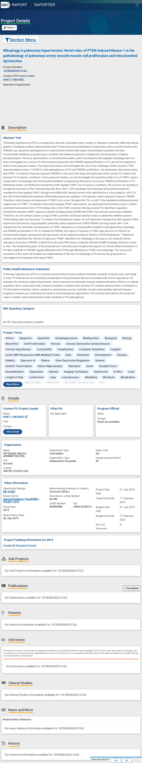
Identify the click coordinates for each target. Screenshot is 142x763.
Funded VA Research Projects (19, 545)
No (127, 760)
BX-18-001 (9, 491)
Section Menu (20, 39)
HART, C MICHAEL (15, 416)
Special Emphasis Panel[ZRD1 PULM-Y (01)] (21, 500)
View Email (12, 431)
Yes (116, 760)
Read (12, 384)
